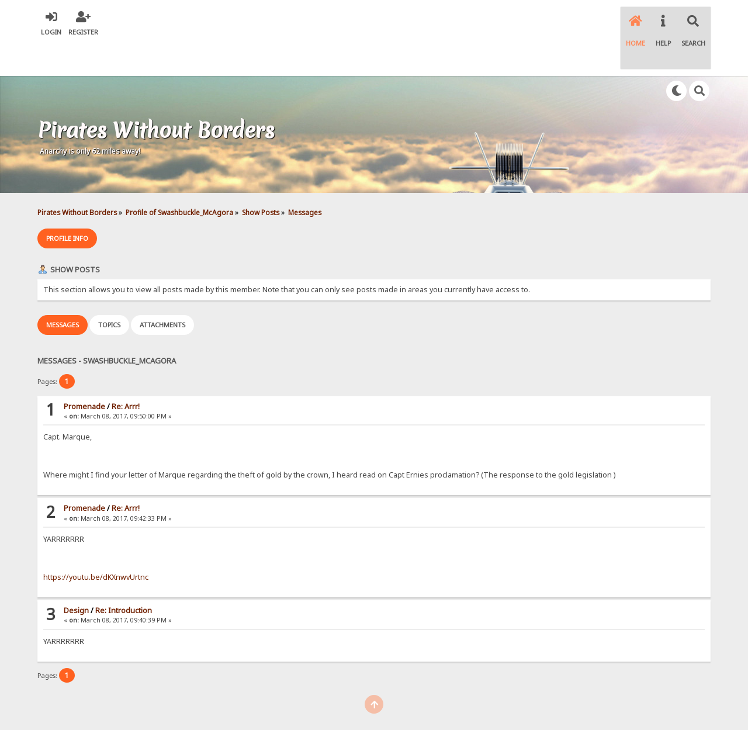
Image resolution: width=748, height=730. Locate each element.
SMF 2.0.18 (318, 701)
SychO (410, 710)
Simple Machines (418, 701)
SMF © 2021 (364, 701)
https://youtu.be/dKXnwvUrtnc (95, 543)
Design (76, 576)
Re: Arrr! (126, 372)
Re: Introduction (123, 576)
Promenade (84, 372)
